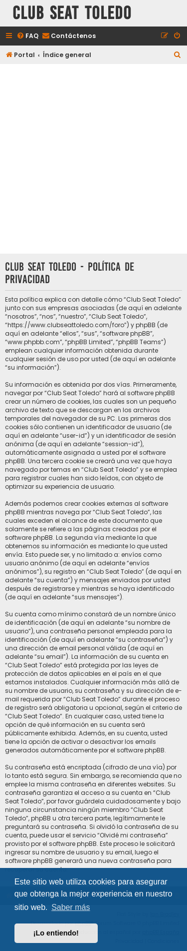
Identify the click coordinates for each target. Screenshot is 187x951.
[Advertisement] (93, 160)
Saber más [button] (70, 907)
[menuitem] (27, 36)
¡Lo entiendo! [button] (56, 933)
